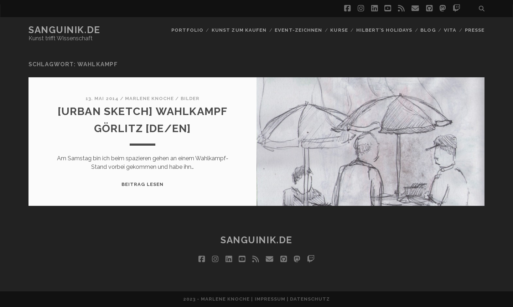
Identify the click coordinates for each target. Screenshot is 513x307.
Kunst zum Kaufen (239, 30)
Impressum (270, 299)
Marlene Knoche (149, 98)
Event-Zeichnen (298, 30)
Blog (427, 30)
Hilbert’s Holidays (384, 30)
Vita (450, 30)
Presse (474, 30)
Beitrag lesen (142, 184)
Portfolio (187, 30)
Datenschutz (310, 299)
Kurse (339, 30)
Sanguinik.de (64, 30)
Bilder (190, 98)
